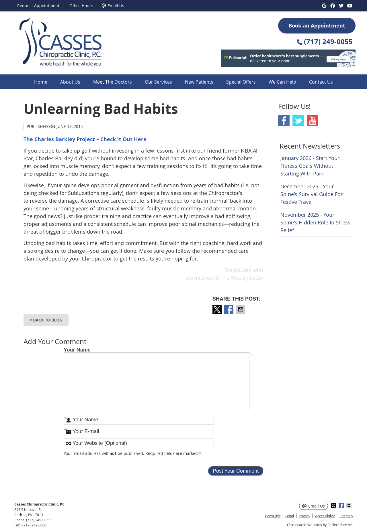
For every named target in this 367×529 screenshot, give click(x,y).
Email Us (113, 5)
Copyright (272, 516)
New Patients (199, 82)
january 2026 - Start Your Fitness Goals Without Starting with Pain (309, 166)
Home (40, 82)
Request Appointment (38, 5)
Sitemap (346, 516)
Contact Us (321, 82)
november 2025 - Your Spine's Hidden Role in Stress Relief (315, 222)
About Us (70, 82)
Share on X (217, 309)
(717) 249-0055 (38, 520)
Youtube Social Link (312, 120)
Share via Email (241, 309)
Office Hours (81, 5)
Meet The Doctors (112, 82)
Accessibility (325, 516)
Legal (289, 516)
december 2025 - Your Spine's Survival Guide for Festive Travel (311, 194)
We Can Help (282, 82)
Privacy (304, 516)
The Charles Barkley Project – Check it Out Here (85, 139)
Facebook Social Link (284, 120)
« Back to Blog (46, 320)
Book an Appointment (316, 25)
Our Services (158, 82)
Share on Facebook (229, 309)
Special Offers (241, 82)
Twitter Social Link (298, 120)
